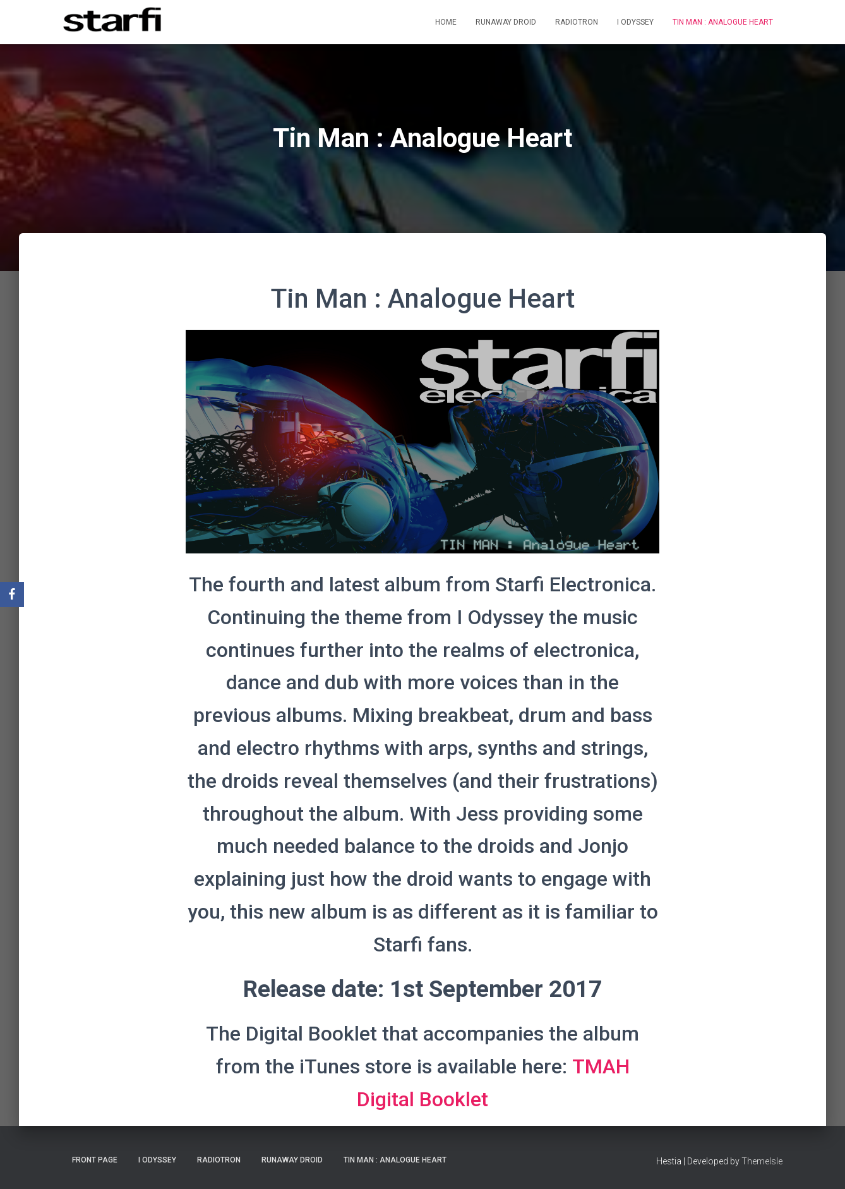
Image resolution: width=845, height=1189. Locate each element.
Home (446, 22)
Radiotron (576, 22)
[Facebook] (12, 594)
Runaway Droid (506, 22)
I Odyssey (635, 22)
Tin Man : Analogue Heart (723, 22)
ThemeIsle (761, 1161)
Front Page (94, 1160)
